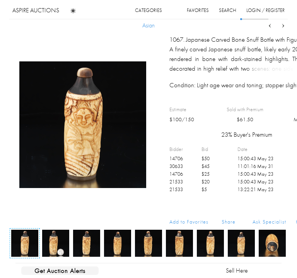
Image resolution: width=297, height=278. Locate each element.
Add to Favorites (188, 221)
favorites (198, 10)
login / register (265, 10)
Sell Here (237, 270)
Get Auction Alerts (59, 270)
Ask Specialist (269, 221)
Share (229, 221)
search (227, 10)
